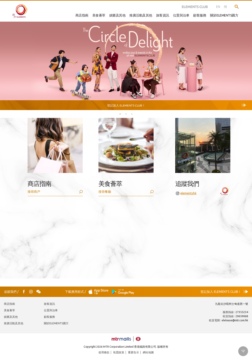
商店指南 (81, 15)
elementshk (188, 193)
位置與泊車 (51, 310)
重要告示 (133, 352)
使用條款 (103, 352)
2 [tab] (126, 114)
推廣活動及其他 (140, 15)
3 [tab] (132, 114)
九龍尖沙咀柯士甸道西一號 (231, 303)
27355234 (241, 312)
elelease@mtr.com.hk (235, 320)
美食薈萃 (98, 15)
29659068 (241, 316)
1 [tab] (120, 114)
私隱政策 (118, 352)
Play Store (123, 292)
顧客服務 (49, 316)
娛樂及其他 (117, 15)
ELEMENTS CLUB (195, 7)
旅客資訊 (162, 15)
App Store (99, 292)
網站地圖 (148, 352)
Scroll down (243, 351)
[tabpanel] (126, 61)
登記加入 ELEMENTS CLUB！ (220, 291)
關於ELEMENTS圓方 (56, 323)
